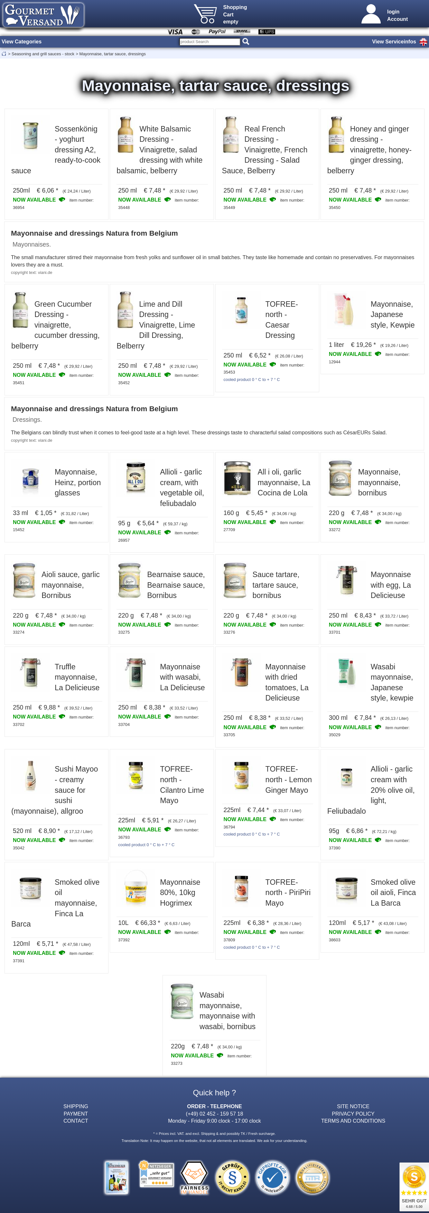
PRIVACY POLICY (353, 1114)
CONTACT (75, 1121)
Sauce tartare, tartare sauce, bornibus (276, 585)
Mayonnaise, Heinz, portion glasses (78, 482)
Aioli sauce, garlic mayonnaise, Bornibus (71, 585)
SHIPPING (75, 1106)
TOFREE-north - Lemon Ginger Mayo (289, 779)
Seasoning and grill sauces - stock (43, 53)
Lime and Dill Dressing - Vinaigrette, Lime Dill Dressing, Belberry (156, 325)
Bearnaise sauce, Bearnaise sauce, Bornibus (176, 585)
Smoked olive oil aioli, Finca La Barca (393, 892)
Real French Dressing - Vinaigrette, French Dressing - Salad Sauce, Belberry (265, 150)
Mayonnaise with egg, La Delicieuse (391, 585)
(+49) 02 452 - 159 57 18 (214, 1114)
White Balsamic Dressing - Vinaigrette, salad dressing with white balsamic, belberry (159, 150)
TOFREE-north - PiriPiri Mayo (288, 892)
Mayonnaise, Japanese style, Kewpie (393, 314)
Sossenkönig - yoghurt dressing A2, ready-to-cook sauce (55, 150)
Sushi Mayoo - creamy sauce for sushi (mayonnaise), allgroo (54, 790)
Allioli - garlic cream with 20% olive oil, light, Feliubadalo (371, 790)
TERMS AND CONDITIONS (353, 1121)
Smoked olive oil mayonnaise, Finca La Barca (55, 903)
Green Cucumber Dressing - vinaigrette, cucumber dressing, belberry (55, 325)
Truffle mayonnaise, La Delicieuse (77, 677)
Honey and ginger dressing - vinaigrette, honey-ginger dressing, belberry (369, 150)
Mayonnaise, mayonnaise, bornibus (379, 482)
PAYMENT (76, 1114)
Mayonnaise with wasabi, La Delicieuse (182, 677)
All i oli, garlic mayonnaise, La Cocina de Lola (284, 482)
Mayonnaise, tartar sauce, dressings (112, 53)
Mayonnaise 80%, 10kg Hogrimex (180, 892)
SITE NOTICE (353, 1106)
